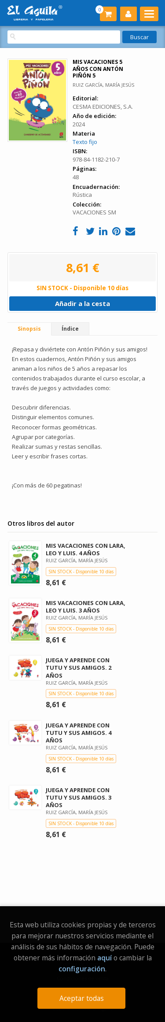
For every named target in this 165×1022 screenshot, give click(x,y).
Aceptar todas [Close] (81, 998)
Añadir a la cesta (82, 303)
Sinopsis (29, 328)
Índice (70, 328)
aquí (104, 958)
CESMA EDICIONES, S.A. (103, 107)
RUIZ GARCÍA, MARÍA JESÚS (103, 84)
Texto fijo (85, 142)
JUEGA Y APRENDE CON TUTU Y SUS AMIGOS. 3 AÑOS (78, 797)
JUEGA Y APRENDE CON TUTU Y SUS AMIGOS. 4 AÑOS (78, 732)
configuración (82, 969)
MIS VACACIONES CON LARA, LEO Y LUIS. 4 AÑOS (85, 549)
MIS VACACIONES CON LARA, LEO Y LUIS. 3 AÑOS (85, 606)
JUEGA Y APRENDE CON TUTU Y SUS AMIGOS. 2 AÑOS (78, 667)
